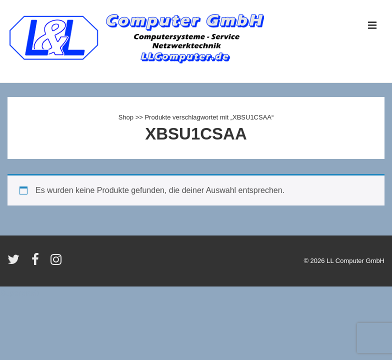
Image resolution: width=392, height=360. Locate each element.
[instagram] (57, 262)
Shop (126, 117)
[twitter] (16, 262)
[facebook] (38, 262)
